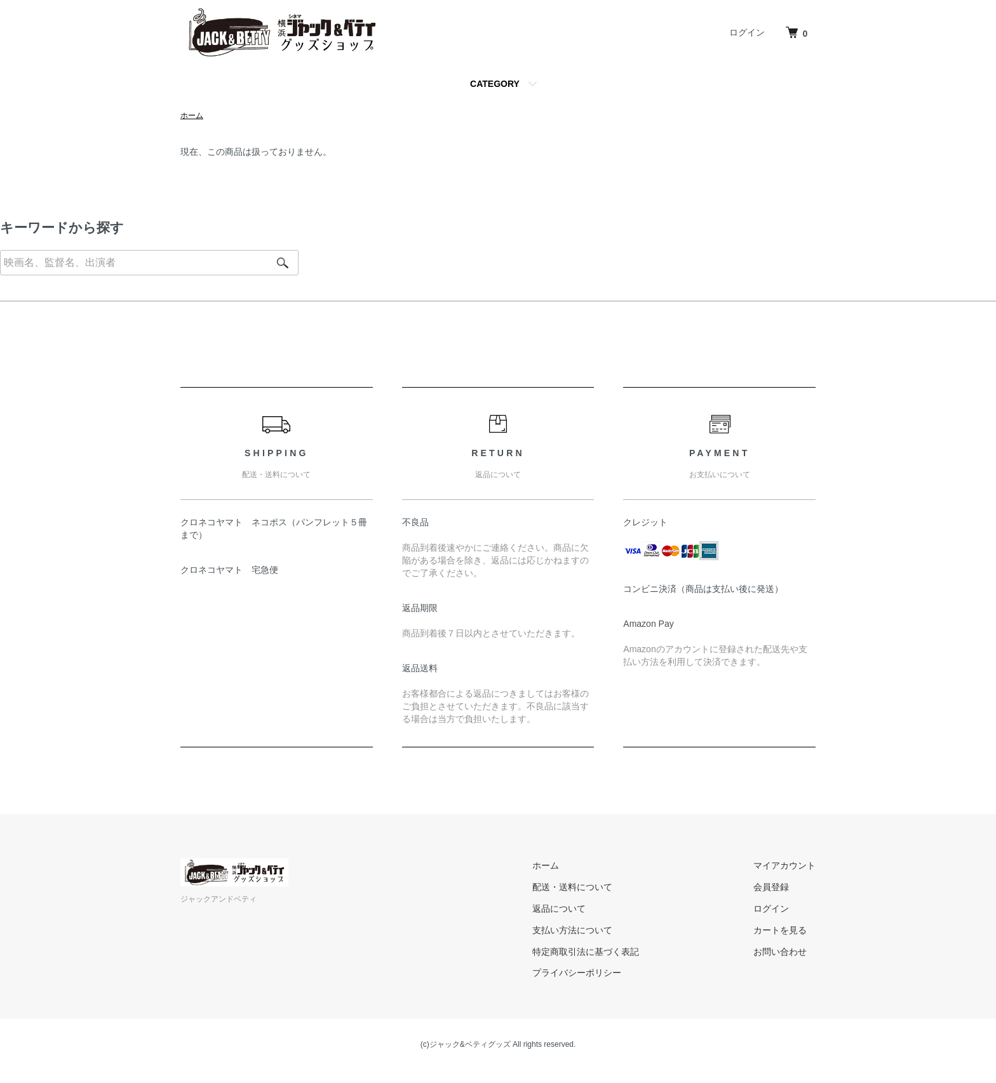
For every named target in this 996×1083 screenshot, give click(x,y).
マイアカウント (784, 865)
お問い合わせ (780, 952)
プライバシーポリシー (576, 973)
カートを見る (780, 930)
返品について (559, 908)
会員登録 (771, 887)
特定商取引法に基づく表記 (585, 952)
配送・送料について (572, 887)
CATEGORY (495, 84)
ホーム (191, 115)
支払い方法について (572, 930)
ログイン (747, 32)
